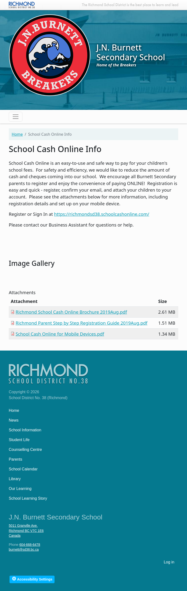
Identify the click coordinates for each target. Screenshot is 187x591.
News (14, 420)
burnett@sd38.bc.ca (24, 549)
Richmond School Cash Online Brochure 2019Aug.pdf (71, 312)
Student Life (19, 440)
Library (15, 479)
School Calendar (23, 469)
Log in (169, 562)
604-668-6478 (29, 545)
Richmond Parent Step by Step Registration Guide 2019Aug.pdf (81, 323)
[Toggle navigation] (15, 117)
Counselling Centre (25, 449)
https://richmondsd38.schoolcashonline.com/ (101, 214)
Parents (15, 459)
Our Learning (20, 489)
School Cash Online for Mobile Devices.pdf (60, 334)
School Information (25, 430)
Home (17, 134)
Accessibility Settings (32, 578)
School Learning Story (28, 498)
